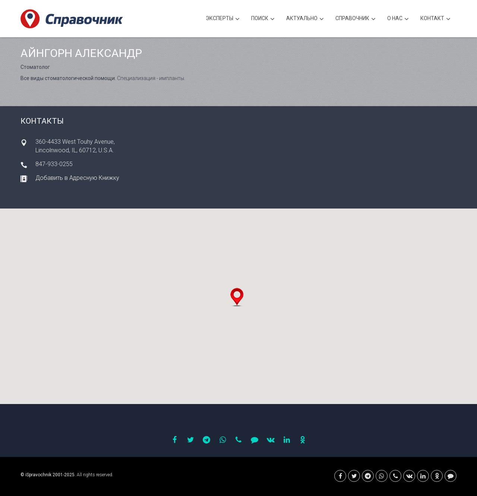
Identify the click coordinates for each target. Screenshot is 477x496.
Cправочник (355, 19)
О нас (398, 19)
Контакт (435, 19)
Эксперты (223, 19)
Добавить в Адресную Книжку (77, 177)
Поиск (263, 19)
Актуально (305, 19)
